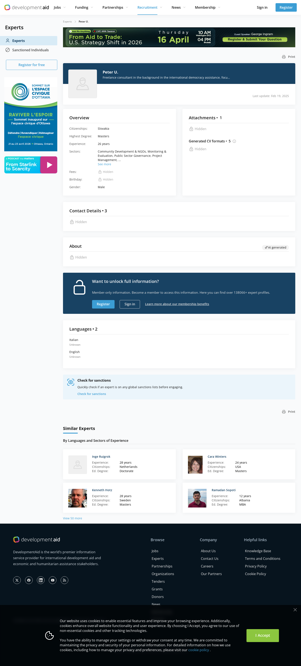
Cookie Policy (255, 573)
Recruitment (147, 7)
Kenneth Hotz (102, 490)
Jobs (57, 7)
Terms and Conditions (262, 558)
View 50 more (72, 518)
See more (104, 164)
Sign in (262, 7)
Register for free (31, 65)
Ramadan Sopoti (224, 490)
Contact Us (209, 558)
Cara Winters (217, 457)
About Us (208, 551)
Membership (205, 7)
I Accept (262, 635)
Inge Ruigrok (101, 457)
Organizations (163, 573)
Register (286, 7)
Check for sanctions (91, 394)
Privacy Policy (256, 566)
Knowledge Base (258, 551)
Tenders (158, 581)
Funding (81, 7)
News (176, 7)
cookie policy (198, 650)
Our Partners (211, 573)
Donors (158, 596)
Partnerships (112, 7)
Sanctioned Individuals (27, 50)
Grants (157, 589)
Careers (207, 566)
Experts (15, 40)
